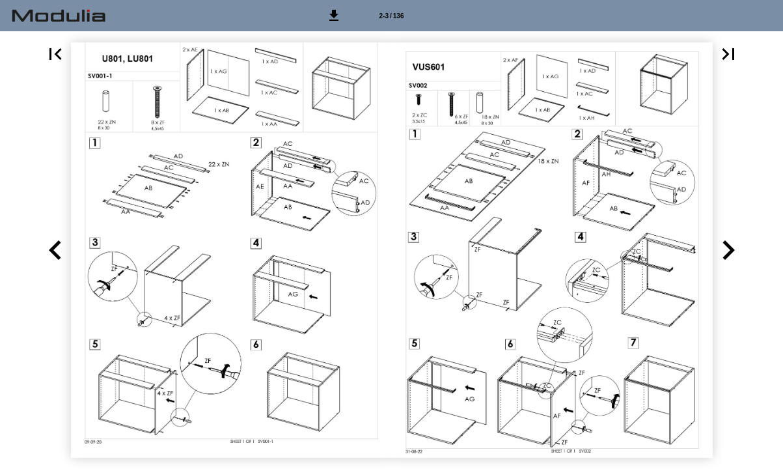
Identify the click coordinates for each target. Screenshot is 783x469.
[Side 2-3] (391, 15)
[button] (334, 15)
